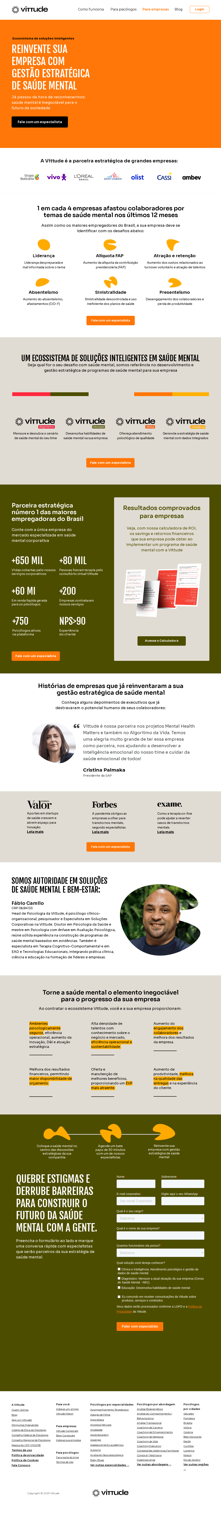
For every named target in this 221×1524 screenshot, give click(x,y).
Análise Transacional (149, 1422)
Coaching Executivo (149, 1446)
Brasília (187, 1422)
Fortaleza (189, 1418)
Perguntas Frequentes (25, 1425)
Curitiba (188, 1446)
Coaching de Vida (147, 1441)
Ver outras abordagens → (154, 1464)
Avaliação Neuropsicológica (106, 1455)
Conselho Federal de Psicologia (30, 1435)
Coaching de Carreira (150, 1427)
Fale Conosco (21, 1465)
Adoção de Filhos (100, 1414)
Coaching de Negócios (150, 1436)
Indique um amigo (67, 1409)
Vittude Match (64, 1413)
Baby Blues (97, 1460)
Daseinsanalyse (146, 1459)
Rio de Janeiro (191, 1459)
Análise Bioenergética (150, 1409)
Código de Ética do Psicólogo (29, 1430)
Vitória (187, 1427)
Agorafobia (97, 1419)
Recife (187, 1441)
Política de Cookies (25, 1460)
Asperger (95, 1439)
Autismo (95, 1450)
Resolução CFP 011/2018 (26, 1445)
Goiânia (188, 1432)
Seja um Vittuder (22, 1419)
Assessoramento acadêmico (107, 1444)
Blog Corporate (65, 1435)
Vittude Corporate (67, 1430)
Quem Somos (20, 1409)
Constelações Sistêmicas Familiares (158, 1450)
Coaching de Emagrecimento (155, 1432)
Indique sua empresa (68, 1440)
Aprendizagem (99, 1434)
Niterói (187, 1455)
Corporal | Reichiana (149, 1455)
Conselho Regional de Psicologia (31, 1440)
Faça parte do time (67, 1457)
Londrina (188, 1450)
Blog (14, 1414)
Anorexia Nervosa (100, 1424)
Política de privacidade (28, 1455)
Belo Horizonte (192, 1436)
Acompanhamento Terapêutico (109, 1409)
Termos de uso (22, 1450)
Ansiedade (96, 1429)
